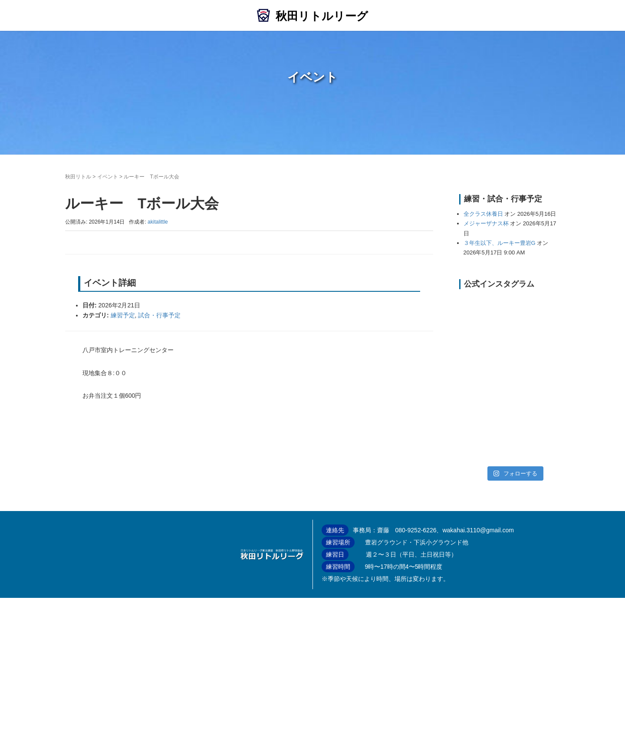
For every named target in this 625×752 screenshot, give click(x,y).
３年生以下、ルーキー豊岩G (500, 243)
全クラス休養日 (483, 214)
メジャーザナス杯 (486, 223)
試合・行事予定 (159, 315)
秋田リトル (78, 177)
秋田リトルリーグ (322, 16)
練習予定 (123, 315)
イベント (107, 177)
